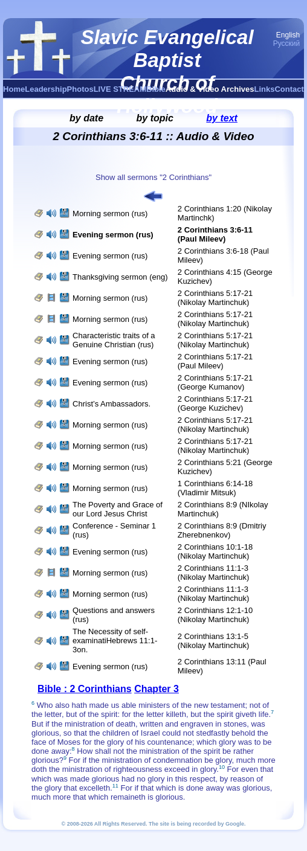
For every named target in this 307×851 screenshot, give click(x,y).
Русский (286, 43)
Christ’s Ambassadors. (111, 403)
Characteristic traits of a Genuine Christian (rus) (114, 340)
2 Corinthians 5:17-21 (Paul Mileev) (215, 361)
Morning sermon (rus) (110, 213)
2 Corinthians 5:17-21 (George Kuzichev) (215, 403)
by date (86, 118)
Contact (288, 89)
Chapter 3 (156, 689)
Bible (156, 89)
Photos (80, 89)
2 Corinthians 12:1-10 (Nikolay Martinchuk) (215, 615)
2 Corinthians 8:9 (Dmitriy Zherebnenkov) (222, 530)
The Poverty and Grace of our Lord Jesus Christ (118, 509)
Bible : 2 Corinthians (84, 689)
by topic (155, 118)
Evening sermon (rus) (110, 255)
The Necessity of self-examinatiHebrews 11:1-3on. (115, 640)
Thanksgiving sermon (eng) (120, 276)
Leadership (45, 89)
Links (264, 89)
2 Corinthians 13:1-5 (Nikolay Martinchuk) (213, 641)
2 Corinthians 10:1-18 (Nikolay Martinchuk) (215, 551)
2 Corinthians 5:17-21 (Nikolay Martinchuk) (215, 298)
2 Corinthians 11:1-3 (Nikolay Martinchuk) (213, 573)
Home (14, 89)
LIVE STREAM (120, 89)
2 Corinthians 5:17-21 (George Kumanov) (215, 382)
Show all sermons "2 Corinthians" (153, 177)
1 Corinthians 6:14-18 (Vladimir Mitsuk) (215, 488)
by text (222, 118)
